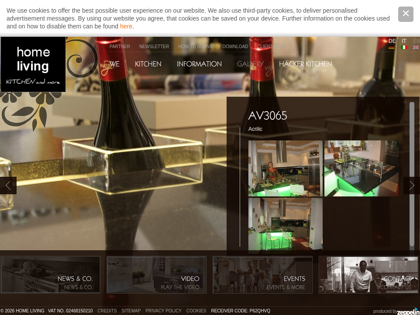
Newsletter (154, 46)
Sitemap (131, 310)
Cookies (196, 310)
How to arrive (195, 46)
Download (235, 46)
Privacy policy (163, 310)
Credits (107, 310)
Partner (120, 46)
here (126, 26)
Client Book (271, 46)
